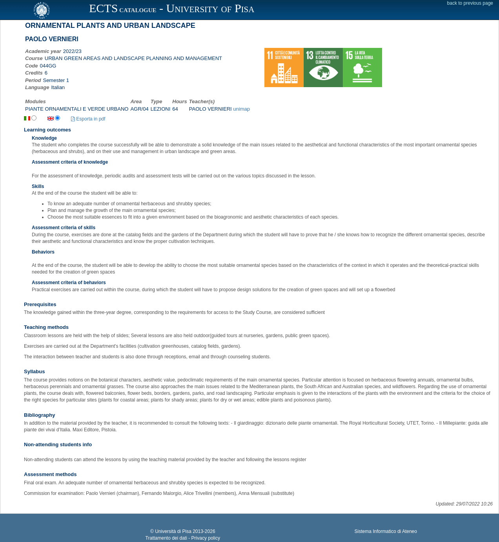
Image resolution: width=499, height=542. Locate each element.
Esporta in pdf (88, 119)
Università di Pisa (173, 531)
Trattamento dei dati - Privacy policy (183, 538)
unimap (241, 109)
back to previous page (470, 3)
